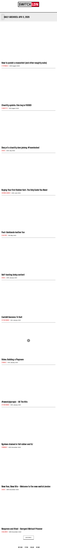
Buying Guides (6, 193)
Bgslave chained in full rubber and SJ (17, 444)
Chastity (4, 108)
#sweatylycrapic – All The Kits (15, 401)
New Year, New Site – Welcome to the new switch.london (26, 486)
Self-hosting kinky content (13, 274)
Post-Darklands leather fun (13, 232)
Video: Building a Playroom (13, 359)
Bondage (4, 447)
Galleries (4, 532)
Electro (4, 235)
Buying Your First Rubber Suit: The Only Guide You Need (24, 190)
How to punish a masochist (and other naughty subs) (24, 62)
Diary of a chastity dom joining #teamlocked (20, 147)
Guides (4, 362)
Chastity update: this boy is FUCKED (16, 105)
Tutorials (5, 66)
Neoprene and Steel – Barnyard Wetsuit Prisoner (22, 528)
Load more (28, 537)
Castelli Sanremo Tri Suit (12, 317)
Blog (3, 150)
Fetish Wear (5, 320)
